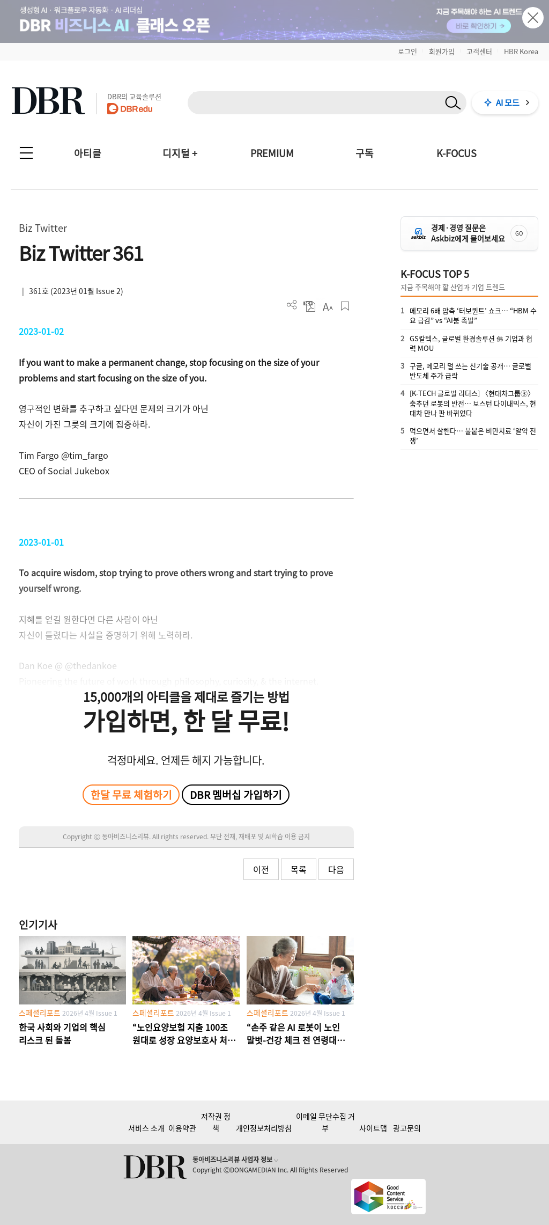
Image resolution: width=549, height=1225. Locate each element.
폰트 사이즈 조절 (327, 306)
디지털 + (179, 153)
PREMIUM (272, 153)
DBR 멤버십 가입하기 (236, 794)
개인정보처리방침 (264, 1128)
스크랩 (345, 306)
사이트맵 (373, 1128)
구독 (364, 153)
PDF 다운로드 (309, 306)
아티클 (87, 153)
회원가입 (442, 51)
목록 (299, 869)
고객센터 (479, 51)
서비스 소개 (146, 1128)
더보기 (292, 305)
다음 (336, 869)
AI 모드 (508, 102)
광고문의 (407, 1128)
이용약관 (182, 1128)
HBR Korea (521, 51)
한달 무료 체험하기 (131, 794)
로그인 (407, 51)
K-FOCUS (456, 153)
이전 (261, 869)
